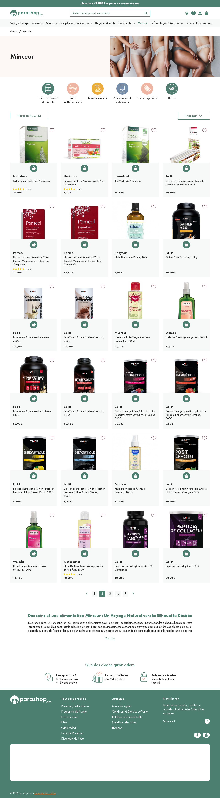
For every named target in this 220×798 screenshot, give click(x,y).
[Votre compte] (200, 13)
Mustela (120, 333)
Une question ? (66, 675)
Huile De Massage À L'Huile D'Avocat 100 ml (130, 490)
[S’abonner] (207, 721)
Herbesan (70, 176)
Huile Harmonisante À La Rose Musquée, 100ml (29, 567)
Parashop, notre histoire (75, 706)
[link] (206, 13)
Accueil (14, 31)
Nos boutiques (69, 717)
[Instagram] (206, 735)
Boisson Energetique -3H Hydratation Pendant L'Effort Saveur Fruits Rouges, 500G (135, 414)
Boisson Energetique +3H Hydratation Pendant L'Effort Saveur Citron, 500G (33, 490)
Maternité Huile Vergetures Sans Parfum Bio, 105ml (132, 339)
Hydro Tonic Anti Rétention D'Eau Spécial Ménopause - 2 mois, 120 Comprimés (82, 261)
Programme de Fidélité (74, 711)
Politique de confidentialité (127, 717)
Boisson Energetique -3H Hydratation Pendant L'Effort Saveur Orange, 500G (186, 414)
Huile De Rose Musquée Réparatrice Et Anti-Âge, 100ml (83, 567)
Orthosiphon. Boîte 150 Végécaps (31, 180)
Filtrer (29, 116)
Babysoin (121, 253)
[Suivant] (133, 594)
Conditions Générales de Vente (130, 711)
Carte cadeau (69, 728)
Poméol (18, 253)
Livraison (117, 728)
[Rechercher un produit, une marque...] (106, 13)
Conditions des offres (124, 722)
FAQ (64, 722)
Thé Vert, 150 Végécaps (128, 180)
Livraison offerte (116, 675)
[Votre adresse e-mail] (186, 721)
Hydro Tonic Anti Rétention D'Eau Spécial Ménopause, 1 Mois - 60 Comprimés (31, 261)
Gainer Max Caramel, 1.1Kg (181, 257)
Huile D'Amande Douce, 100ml (132, 257)
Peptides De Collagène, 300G (182, 566)
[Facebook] (197, 735)
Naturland (20, 176)
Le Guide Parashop (72, 733)
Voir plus (110, 638)
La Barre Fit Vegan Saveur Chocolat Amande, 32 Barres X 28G (185, 182)
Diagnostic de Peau (72, 738)
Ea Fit (169, 176)
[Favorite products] (193, 13)
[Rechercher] (146, 13)
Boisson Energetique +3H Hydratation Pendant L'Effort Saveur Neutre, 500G (84, 492)
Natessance (72, 562)
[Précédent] (87, 594)
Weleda (171, 333)
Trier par (191, 116)
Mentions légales (121, 706)
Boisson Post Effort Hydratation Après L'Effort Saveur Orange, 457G (186, 490)
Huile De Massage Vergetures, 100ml (186, 337)
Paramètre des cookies (45, 793)
